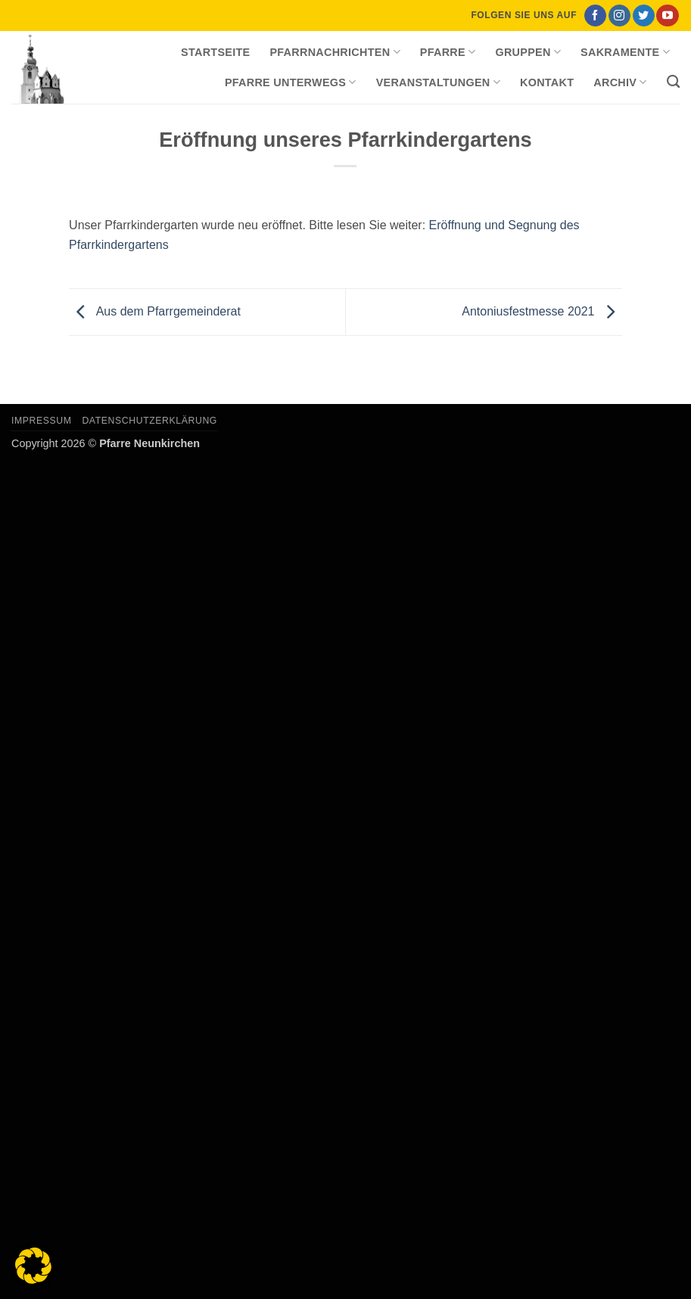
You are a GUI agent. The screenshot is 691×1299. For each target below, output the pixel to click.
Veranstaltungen (438, 82)
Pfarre (448, 52)
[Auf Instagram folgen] (619, 16)
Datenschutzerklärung (149, 420)
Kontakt (547, 82)
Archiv (619, 82)
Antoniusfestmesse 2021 (542, 311)
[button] (33, 1265)
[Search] (673, 82)
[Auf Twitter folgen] (644, 16)
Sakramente (625, 52)
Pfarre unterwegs (290, 82)
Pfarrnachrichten (334, 52)
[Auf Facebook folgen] (595, 16)
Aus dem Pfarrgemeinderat (155, 311)
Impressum (41, 420)
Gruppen (528, 52)
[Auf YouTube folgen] (667, 16)
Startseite (215, 52)
